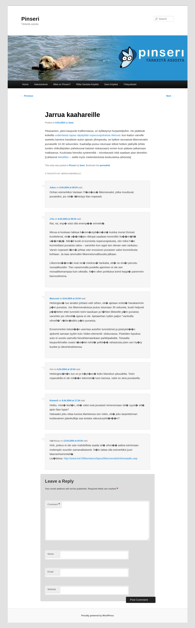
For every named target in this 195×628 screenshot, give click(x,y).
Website (51, 589)
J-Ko (52, 219)
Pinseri (30, 19)
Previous (27, 96)
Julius (53, 187)
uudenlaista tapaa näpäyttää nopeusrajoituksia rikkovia (87, 135)
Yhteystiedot (129, 84)
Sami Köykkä (111, 84)
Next (170, 96)
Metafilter (63, 157)
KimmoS (54, 400)
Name (50, 554)
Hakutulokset (41, 84)
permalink (105, 165)
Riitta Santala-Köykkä (87, 84)
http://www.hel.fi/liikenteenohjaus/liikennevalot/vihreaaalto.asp (100, 458)
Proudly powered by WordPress (97, 615)
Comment (53, 504)
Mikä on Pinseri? (62, 84)
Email (50, 571)
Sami (71, 122)
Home (25, 84)
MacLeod (54, 298)
